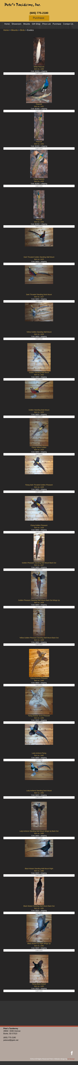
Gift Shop (36, 24)
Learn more (38, 73)
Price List (46, 24)
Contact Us (68, 24)
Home (7, 24)
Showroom (16, 24)
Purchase (57, 24)
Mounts (26, 24)
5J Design (71, 1059)
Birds (22, 30)
